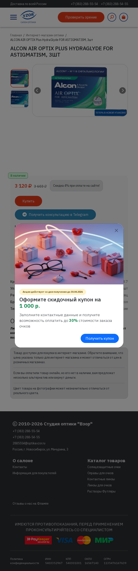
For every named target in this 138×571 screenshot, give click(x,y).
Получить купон (99, 338)
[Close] (116, 230)
